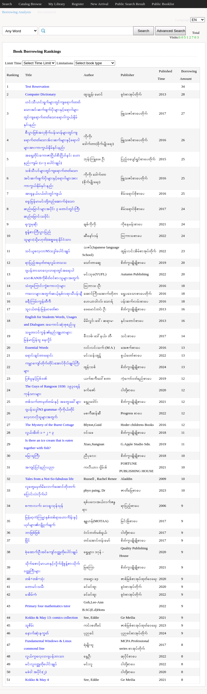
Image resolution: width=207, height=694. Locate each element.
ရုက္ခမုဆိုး (31, 224)
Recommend (47, 12)
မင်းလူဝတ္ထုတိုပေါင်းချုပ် (41, 664)
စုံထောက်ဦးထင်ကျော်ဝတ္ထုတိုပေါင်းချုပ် (51, 552)
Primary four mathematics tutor (47, 606)
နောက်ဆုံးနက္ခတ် (37, 633)
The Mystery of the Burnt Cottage (49, 425)
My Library (56, 4)
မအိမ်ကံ (31, 594)
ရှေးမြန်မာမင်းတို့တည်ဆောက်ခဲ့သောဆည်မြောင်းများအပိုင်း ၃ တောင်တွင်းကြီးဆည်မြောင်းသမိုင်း (52, 208)
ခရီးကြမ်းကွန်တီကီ (38, 301)
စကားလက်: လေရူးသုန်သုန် (44, 506)
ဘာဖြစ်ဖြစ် (32, 533)
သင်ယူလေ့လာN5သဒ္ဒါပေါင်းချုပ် (47, 251)
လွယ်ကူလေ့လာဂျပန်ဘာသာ (44, 656)
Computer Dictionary (40, 94)
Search (7, 4)
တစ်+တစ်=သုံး (34, 579)
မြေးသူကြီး (32, 456)
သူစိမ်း (29, 625)
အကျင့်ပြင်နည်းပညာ (39, 467)
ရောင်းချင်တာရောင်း (39, 355)
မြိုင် (27, 540)
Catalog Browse (30, 4)
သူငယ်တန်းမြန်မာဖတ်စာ (42, 309)
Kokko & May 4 (37, 680)
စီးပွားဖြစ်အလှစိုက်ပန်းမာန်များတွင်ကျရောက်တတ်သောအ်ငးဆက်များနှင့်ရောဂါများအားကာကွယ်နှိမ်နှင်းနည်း (52, 140)
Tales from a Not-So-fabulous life (49, 479)
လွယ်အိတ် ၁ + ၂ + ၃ (39, 432)
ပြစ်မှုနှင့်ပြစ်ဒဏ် (36, 378)
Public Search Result (130, 4)
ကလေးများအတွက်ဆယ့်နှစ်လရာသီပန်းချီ (53, 293)
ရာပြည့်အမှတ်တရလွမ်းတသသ (46, 263)
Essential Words (36, 348)
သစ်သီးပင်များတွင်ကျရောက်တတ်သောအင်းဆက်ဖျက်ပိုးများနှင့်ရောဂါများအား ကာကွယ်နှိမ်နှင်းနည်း (51, 178)
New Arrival (99, 4)
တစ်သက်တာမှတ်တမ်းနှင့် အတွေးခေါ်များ (53, 402)
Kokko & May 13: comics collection (51, 617)
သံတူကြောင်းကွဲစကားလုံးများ (45, 286)
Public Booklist (163, 4)
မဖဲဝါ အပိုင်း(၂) (35, 672)
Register (78, 4)
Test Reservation (37, 86)
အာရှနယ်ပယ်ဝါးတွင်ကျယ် (43, 193)
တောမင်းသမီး (34, 587)
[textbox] (88, 30)
